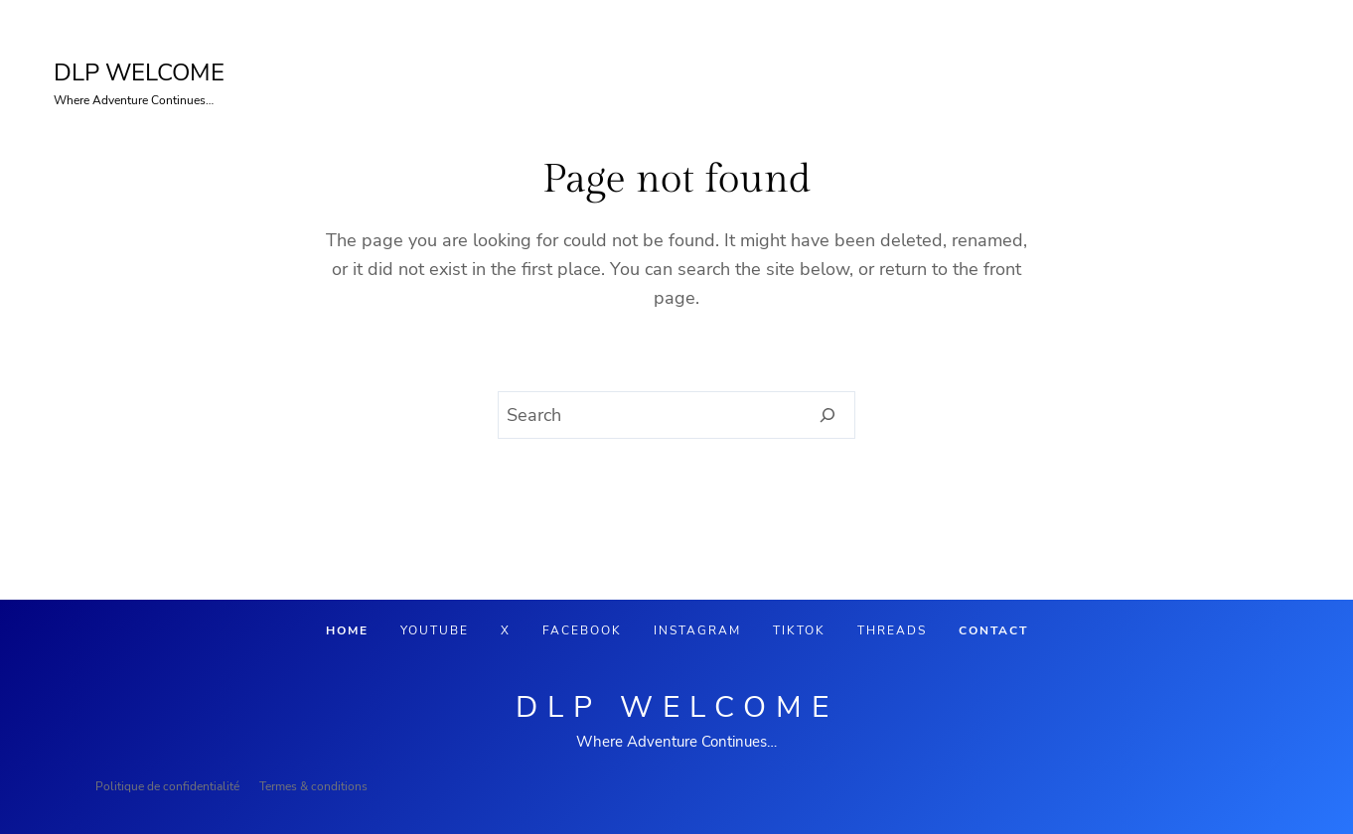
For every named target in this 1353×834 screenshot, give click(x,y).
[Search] (828, 415)
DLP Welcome (677, 707)
